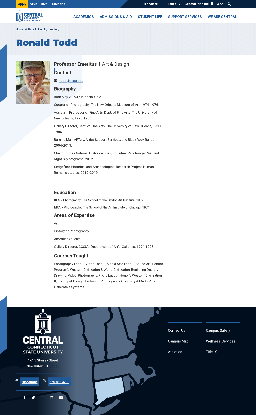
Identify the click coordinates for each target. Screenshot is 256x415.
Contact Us (177, 331)
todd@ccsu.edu (71, 81)
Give (44, 4)
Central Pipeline (197, 4)
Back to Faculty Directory (43, 29)
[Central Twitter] (33, 398)
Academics (83, 17)
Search (229, 4)
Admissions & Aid (116, 17)
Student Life (150, 17)
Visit (33, 4)
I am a (172, 4)
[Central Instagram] (42, 398)
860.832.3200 (59, 382)
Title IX (211, 352)
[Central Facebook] (24, 398)
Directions (30, 382)
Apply (22, 4)
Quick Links (236, 4)
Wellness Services (221, 341)
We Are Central (222, 17)
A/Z (220, 4)
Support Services (185, 17)
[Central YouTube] (61, 398)
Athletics (58, 4)
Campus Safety (218, 331)
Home (20, 29)
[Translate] (151, 4)
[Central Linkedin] (51, 398)
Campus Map (178, 341)
